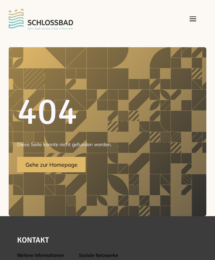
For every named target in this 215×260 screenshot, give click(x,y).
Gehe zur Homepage (51, 164)
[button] (192, 19)
